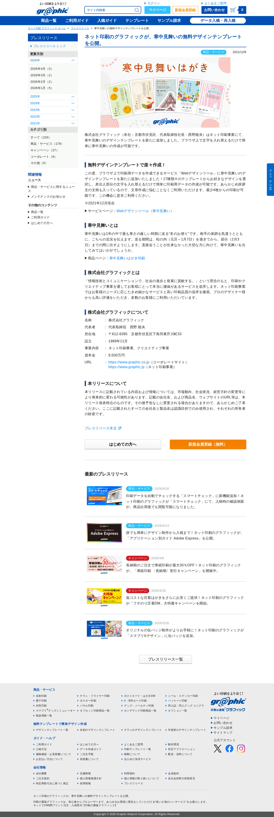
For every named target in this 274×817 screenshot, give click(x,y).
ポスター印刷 (88, 700)
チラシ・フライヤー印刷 (95, 695)
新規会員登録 (185, 10)
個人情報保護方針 (91, 778)
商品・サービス (213, 52)
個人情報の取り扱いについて (141, 778)
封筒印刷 (41, 705)
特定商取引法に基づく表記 (52, 783)
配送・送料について (180, 754)
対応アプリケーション (181, 749)
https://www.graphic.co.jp (129, 362)
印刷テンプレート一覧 (137, 749)
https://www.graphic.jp (127, 367)
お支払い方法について (49, 759)
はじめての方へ (42, 223)
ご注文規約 (43, 778)
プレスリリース (80, 28)
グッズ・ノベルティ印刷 (139, 705)
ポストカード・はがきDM (140, 695)
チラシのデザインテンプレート (143, 729)
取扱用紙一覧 (44, 715)
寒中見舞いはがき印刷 (127, 258)
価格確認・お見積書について (53, 754)
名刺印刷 (41, 695)
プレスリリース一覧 (165, 659)
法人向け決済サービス (137, 759)
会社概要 (41, 773)
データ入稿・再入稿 (217, 20)
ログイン (154, 3)
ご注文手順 (87, 754)
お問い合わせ (214, 10)
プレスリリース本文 (101, 428)
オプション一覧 (177, 710)
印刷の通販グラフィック (48, 801)
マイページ (157, 10)
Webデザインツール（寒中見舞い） (145, 211)
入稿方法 (41, 749)
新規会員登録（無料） (207, 444)
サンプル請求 (223, 727)
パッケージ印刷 (177, 700)
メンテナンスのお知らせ (48, 196)
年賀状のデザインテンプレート (187, 729)
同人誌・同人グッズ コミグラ (186, 705)
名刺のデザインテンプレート (97, 729)
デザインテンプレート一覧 (52, 729)
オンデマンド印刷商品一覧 (140, 710)
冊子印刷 (41, 700)
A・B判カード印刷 (135, 700)
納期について (132, 754)
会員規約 (173, 773)
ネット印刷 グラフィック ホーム (47, 28)
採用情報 (85, 783)
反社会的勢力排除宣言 (181, 778)
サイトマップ (223, 732)
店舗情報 (85, 773)
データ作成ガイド (91, 749)
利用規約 (129, 773)
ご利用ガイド (40, 217)
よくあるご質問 (215, 3)
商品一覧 (37, 212)
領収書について (89, 759)
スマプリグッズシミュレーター (56, 710)
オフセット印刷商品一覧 (95, 710)
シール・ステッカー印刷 (183, 695)
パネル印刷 (87, 705)
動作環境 (173, 744)
